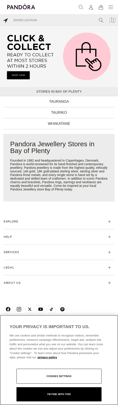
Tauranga (59, 101)
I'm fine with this (59, 394)
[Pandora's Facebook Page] (8, 309)
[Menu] (111, 7)
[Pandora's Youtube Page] (40, 309)
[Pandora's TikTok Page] (51, 309)
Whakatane (59, 124)
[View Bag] (101, 7)
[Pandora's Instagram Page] (18, 309)
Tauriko (59, 112)
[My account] (91, 7)
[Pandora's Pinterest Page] (62, 309)
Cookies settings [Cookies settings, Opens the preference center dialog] (59, 376)
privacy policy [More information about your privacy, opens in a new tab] (47, 357)
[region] (59, 360)
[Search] (81, 7)
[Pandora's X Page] (29, 309)
